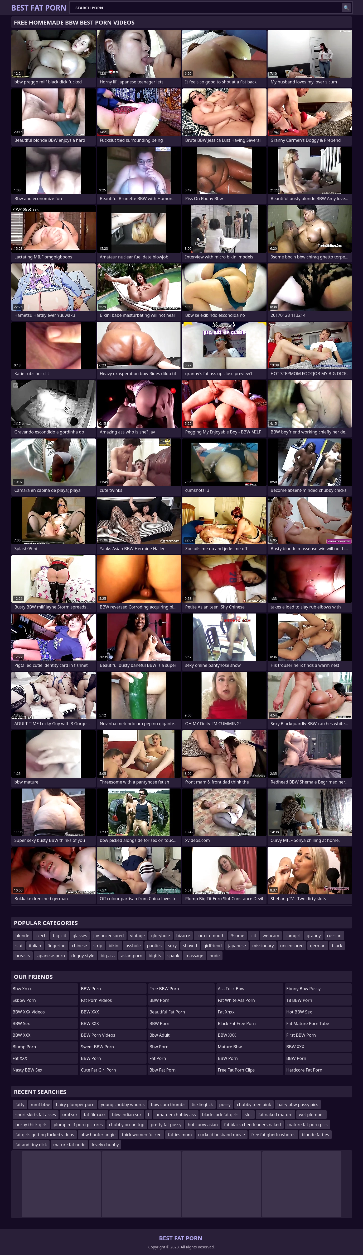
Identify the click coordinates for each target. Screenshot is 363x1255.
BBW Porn (91, 989)
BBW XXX (22, 1035)
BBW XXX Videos (29, 1012)
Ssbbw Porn (24, 1000)
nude (215, 956)
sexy (172, 946)
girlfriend (213, 946)
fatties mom (180, 1135)
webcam (271, 935)
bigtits (155, 956)
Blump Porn (24, 1047)
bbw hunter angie (97, 1135)
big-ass (108, 956)
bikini (114, 946)
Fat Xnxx (226, 1012)
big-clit (59, 935)
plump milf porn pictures (78, 1124)
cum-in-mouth (210, 935)
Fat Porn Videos (96, 1000)
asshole (133, 946)
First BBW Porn (301, 1035)
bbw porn (159, 1047)
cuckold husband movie (221, 1135)
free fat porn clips (236, 1070)
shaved (190, 946)
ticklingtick (202, 1104)
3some (237, 935)
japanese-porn (50, 956)
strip (97, 946)
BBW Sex (21, 1023)
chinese (79, 946)
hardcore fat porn (304, 1070)
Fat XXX (20, 1058)
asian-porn (131, 956)
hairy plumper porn (75, 1104)
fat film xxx (95, 1114)
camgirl (292, 935)
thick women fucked (142, 1135)
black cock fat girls (220, 1114)
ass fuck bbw (231, 989)
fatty (20, 1104)
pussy (225, 1104)
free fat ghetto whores (273, 1135)
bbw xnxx (22, 989)
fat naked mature (275, 1114)
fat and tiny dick (31, 1145)
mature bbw (230, 1047)
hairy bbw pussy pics (297, 1104)
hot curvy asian (203, 1124)
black (337, 946)
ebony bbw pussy (303, 989)
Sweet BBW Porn (97, 1047)
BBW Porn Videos (98, 1035)
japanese (237, 946)
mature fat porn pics (307, 1124)
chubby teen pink (254, 1104)
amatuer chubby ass (176, 1114)
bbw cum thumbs (168, 1104)
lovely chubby (105, 1145)
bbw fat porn (162, 1070)
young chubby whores (123, 1104)
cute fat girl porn (98, 1070)
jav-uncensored (108, 935)
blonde (22, 935)
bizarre (183, 935)
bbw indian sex (127, 1114)
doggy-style (82, 956)
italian (35, 946)
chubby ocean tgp (126, 1124)
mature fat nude (69, 1145)
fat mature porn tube (307, 1023)
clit (253, 935)
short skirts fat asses (36, 1114)
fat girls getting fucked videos (45, 1135)
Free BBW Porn (164, 989)
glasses (79, 935)
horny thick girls (31, 1124)
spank (173, 956)
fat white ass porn (236, 1000)
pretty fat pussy (166, 1124)
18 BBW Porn (299, 1000)
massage (194, 956)
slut (19, 946)
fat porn (157, 1058)
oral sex (70, 1114)
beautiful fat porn (167, 1012)
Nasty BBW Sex (27, 1070)
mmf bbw (40, 1104)
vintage (137, 935)
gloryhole (160, 935)
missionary (263, 946)
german (318, 946)
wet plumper (311, 1114)
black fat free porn (237, 1023)
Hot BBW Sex (299, 1012)
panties (154, 946)
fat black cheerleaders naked (252, 1124)
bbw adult (159, 1035)
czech (41, 935)
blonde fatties (315, 1135)
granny (314, 935)
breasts (23, 956)
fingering (56, 946)
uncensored (292, 946)
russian (334, 935)
